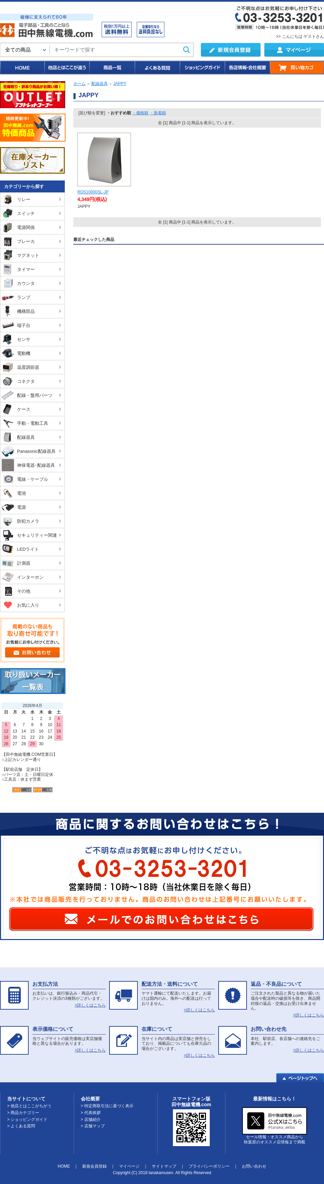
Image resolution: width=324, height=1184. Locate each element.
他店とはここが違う (66, 67)
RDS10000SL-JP (92, 192)
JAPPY (119, 83)
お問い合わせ (254, 1166)
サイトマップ (164, 1166)
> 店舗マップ (93, 1126)
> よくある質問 (21, 1126)
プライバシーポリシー (209, 1166)
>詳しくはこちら (90, 1005)
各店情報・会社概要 (247, 67)
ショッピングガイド (201, 67)
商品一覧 (111, 67)
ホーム (79, 83)
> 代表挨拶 (91, 1112)
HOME (22, 67)
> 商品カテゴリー (23, 1112)
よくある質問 (156, 67)
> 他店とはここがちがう (29, 1105)
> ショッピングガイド (27, 1119)
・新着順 (158, 113)
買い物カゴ (297, 67)
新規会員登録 (94, 1166)
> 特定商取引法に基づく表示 (107, 1105)
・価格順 (140, 113)
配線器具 (99, 83)
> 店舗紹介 (91, 1119)
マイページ (129, 1166)
